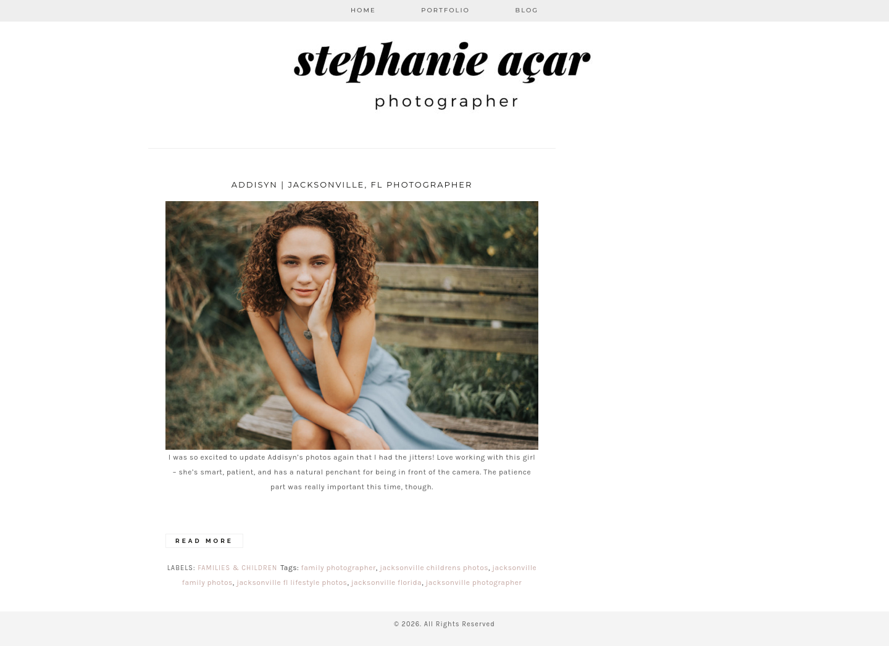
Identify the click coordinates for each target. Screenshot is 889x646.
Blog (527, 10)
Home (363, 10)
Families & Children (237, 568)
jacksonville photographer (474, 582)
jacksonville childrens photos (434, 567)
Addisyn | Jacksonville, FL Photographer (352, 184)
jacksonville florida (386, 582)
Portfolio (445, 10)
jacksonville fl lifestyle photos (291, 582)
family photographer (338, 567)
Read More (204, 540)
